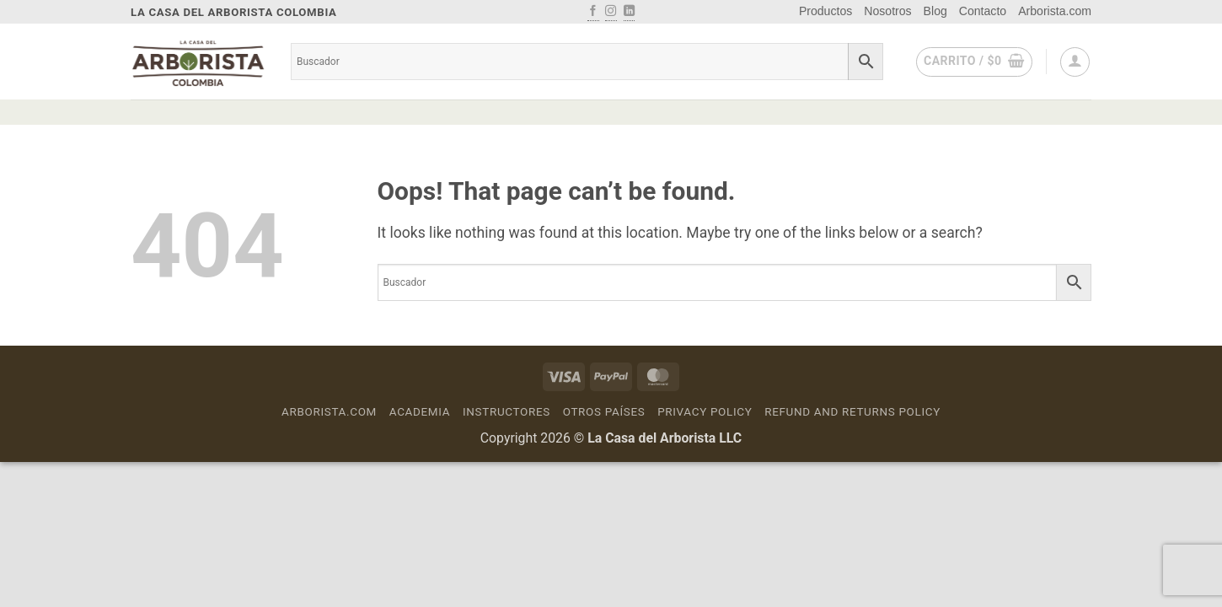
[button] (974, 62)
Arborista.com (1054, 11)
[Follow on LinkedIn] (629, 12)
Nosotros (887, 11)
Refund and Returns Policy (852, 412)
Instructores (506, 412)
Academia (419, 412)
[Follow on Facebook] (592, 12)
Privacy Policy (704, 412)
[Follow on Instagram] (610, 12)
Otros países (604, 412)
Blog (935, 11)
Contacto (982, 11)
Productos (825, 11)
